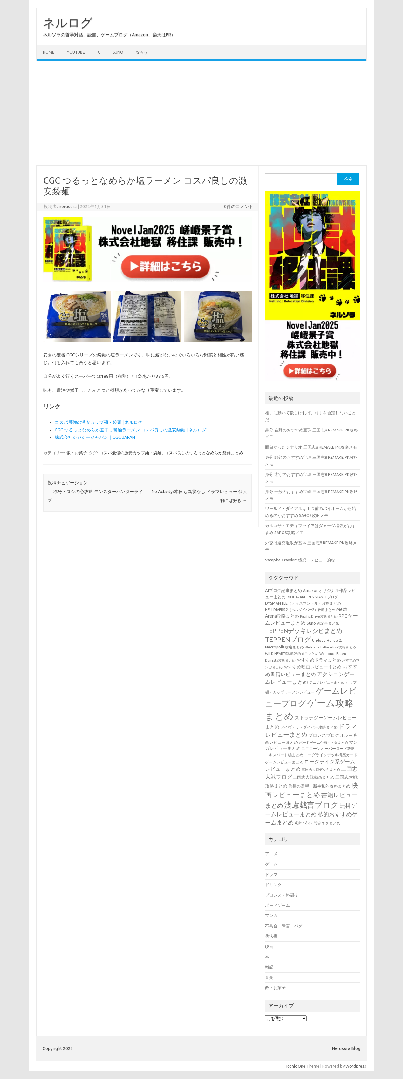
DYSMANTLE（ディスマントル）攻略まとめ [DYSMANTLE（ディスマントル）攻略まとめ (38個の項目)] (303, 603)
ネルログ (67, 22)
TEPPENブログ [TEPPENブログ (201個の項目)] (288, 639)
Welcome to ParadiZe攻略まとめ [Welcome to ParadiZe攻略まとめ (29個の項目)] (330, 647)
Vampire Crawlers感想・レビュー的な (300, 560)
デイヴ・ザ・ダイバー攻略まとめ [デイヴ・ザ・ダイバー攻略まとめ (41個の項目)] (309, 727)
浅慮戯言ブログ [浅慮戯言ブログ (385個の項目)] (311, 804)
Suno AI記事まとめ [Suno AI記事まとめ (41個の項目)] (323, 623)
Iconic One (295, 1066)
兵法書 (271, 936)
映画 (269, 946)
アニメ (271, 854)
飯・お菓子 (76, 453)
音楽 (269, 977)
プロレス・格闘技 (281, 895)
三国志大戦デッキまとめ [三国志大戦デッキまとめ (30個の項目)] (321, 769)
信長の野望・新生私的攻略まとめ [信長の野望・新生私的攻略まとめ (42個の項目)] (319, 786)
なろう (141, 52)
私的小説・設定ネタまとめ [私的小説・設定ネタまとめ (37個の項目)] (317, 823)
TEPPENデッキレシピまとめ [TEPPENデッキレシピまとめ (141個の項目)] (303, 630)
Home (48, 52)
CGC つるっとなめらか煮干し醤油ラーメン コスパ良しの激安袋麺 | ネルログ (130, 429)
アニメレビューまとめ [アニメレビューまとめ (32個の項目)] (326, 682)
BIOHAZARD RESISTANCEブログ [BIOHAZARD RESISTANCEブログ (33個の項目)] (312, 597)
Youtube (76, 52)
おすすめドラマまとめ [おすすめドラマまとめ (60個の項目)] (319, 659)
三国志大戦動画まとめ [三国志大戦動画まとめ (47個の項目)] (313, 777)
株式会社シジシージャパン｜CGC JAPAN (95, 437)
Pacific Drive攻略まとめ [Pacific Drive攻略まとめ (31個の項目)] (319, 616)
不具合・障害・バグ (283, 926)
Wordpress (355, 1066)
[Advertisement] (201, 113)
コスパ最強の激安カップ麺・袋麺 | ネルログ (98, 422)
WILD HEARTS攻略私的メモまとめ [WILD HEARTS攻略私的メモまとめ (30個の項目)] (291, 653)
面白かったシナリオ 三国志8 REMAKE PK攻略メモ (311, 447)
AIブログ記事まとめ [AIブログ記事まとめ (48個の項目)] (283, 590)
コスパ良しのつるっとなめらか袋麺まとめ (204, 453)
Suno (118, 52)
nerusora (68, 206)
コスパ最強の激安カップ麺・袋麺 (130, 453)
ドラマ (271, 874)
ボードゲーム (277, 905)
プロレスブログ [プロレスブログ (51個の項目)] (323, 735)
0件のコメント (238, 206)
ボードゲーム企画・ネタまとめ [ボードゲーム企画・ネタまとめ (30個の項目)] (323, 742)
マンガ (271, 915)
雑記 (269, 967)
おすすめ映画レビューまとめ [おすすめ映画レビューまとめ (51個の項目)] (312, 666)
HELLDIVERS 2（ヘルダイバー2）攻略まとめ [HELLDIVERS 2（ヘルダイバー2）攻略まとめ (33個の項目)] (300, 609)
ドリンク (273, 884)
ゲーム (271, 864)
